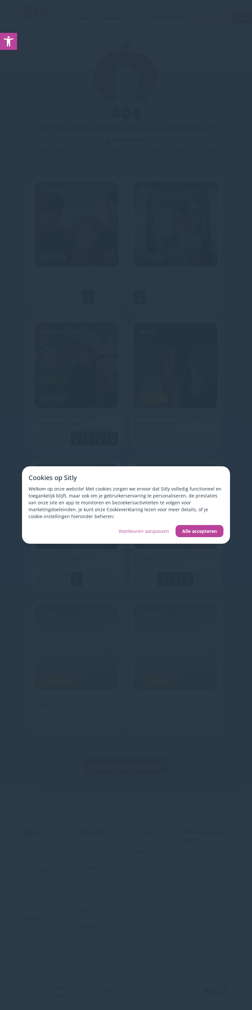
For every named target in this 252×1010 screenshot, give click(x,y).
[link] (8, 41)
